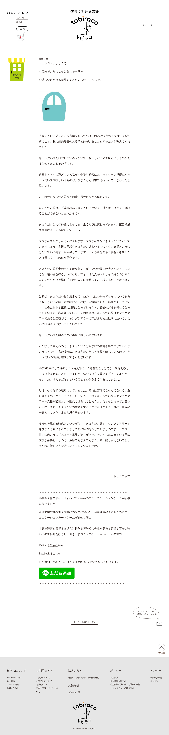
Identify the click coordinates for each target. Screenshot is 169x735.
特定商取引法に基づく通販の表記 (125, 684)
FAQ (38, 691)
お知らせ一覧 (88, 622)
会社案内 (11, 681)
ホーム (76, 622)
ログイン (154, 681)
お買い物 (20, 17)
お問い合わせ (13, 688)
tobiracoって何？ (14, 677)
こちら (93, 79)
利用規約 (114, 677)
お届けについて (43, 684)
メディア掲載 (13, 684)
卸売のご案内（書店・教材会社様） (84, 677)
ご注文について (43, 677)
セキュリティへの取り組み (122, 688)
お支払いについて (44, 681)
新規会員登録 (156, 677)
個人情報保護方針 (118, 681)
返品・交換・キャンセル (47, 688)
